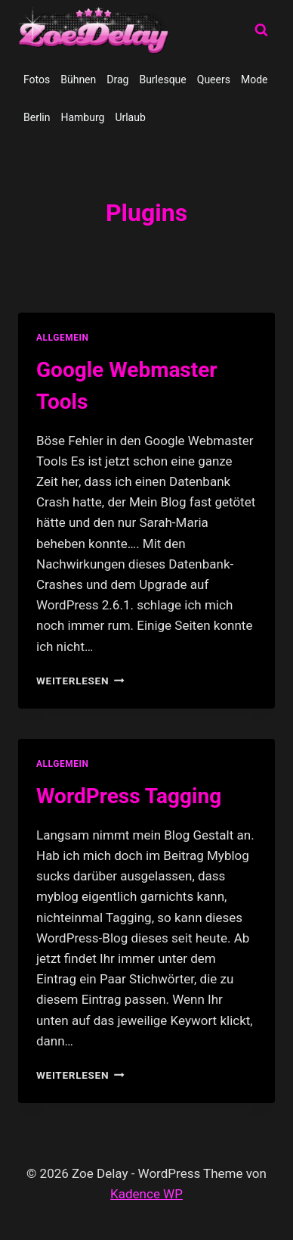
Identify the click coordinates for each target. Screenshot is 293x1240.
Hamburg (82, 117)
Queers (213, 79)
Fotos (36, 79)
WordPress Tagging (128, 796)
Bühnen (78, 79)
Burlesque (162, 79)
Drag (117, 79)
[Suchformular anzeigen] (261, 30)
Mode (254, 79)
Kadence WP (146, 1193)
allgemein (62, 337)
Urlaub (130, 117)
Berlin (36, 117)
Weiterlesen (80, 681)
